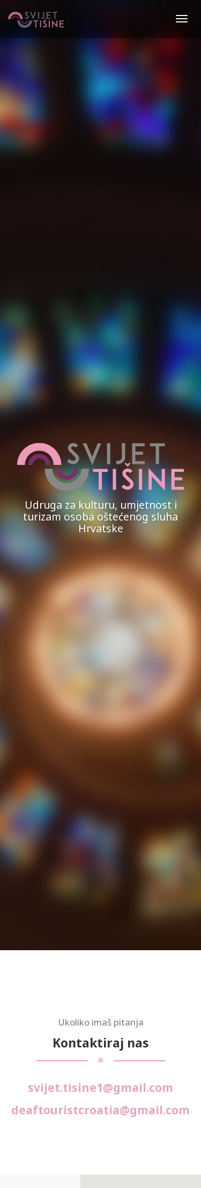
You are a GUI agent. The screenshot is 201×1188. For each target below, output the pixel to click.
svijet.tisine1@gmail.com (100, 1087)
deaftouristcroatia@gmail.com (100, 1109)
